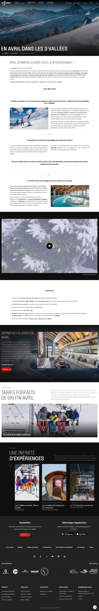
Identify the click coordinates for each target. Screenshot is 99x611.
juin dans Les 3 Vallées (45, 318)
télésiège (53, 147)
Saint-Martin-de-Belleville (64, 547)
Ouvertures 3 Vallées (26, 597)
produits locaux (44, 301)
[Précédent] (91, 375)
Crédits (80, 599)
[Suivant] (96, 375)
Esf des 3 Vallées (6, 597)
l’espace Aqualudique (34, 199)
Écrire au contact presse (65, 599)
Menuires (22, 201)
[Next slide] (10, 465)
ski (52, 121)
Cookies (80, 596)
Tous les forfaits (25, 591)
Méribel (57, 315)
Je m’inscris (24, 534)
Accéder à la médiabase (65, 596)
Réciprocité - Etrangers (46, 591)
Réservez (5, 369)
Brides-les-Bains (32, 547)
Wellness (44, 199)
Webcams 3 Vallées (26, 594)
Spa (31, 310)
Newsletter (43, 594)
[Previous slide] (10, 469)
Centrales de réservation (8, 591)
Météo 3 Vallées (25, 599)
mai (35, 318)
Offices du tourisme (7, 599)
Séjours (68, 3)
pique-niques (29, 301)
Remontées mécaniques (8, 594)
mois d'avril (76, 71)
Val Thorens (81, 547)
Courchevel (21, 199)
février (32, 318)
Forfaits (77, 3)
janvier (15, 68)
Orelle (19, 315)
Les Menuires (47, 547)
